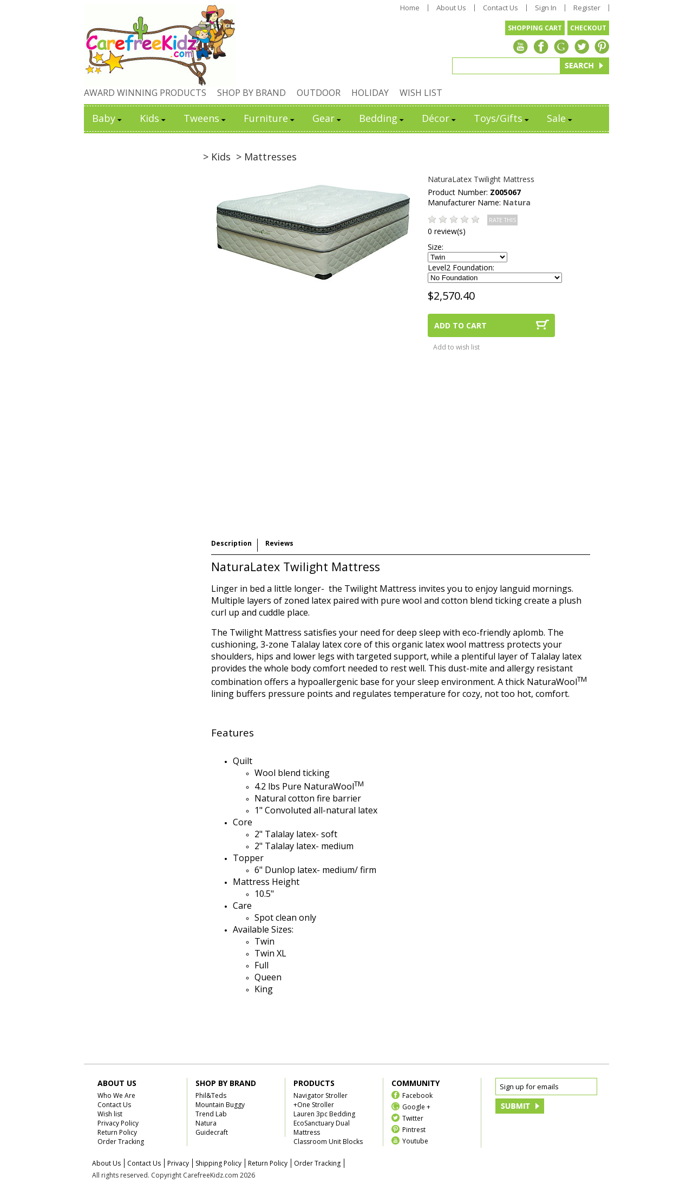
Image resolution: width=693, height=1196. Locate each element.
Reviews (279, 543)
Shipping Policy (218, 1163)
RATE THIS (502, 220)
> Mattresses (266, 156)
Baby (107, 118)
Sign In (546, 7)
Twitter (412, 1118)
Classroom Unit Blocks (328, 1141)
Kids (153, 118)
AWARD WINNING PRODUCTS (145, 93)
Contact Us (500, 7)
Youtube (415, 1140)
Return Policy (117, 1132)
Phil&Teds (210, 1095)
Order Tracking (120, 1141)
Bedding (382, 118)
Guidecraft (211, 1132)
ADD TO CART (460, 325)
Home (410, 7)
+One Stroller (313, 1104)
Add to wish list (456, 347)
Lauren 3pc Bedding (324, 1114)
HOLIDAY (370, 93)
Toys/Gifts (502, 118)
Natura (517, 202)
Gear (327, 118)
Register (586, 7)
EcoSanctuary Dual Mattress (321, 1128)
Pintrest (414, 1129)
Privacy (178, 1163)
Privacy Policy (118, 1123)
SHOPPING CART (535, 28)
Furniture (270, 118)
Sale (560, 118)
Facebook (417, 1095)
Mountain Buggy (220, 1104)
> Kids (217, 156)
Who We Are (116, 1095)
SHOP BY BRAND (251, 93)
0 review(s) (447, 231)
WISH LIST (421, 93)
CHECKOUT (588, 28)
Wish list (109, 1114)
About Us (451, 7)
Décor (439, 118)
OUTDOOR (319, 93)
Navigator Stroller (320, 1095)
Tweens (205, 118)
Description (231, 543)
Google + (416, 1106)
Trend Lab (211, 1114)
